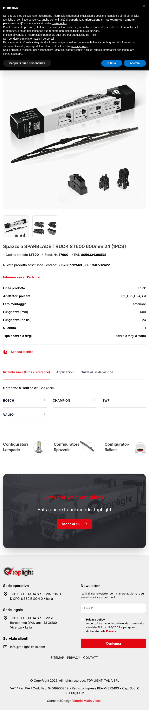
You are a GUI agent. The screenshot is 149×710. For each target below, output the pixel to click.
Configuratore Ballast (118, 447)
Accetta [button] (135, 63)
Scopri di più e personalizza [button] (27, 63)
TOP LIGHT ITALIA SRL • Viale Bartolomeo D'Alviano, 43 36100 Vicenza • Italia (33, 622)
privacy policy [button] (79, 46)
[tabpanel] (74, 403)
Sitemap (57, 658)
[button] (144, 6)
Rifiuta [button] (111, 63)
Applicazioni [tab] (65, 372)
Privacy (111, 631)
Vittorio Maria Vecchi (87, 701)
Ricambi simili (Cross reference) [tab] (26, 372)
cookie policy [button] (59, 23)
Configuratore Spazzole (67, 447)
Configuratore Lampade (16, 447)
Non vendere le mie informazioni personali (28, 38)
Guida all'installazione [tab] (97, 372)
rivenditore (74, 496)
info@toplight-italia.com (27, 647)
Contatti (91, 658)
